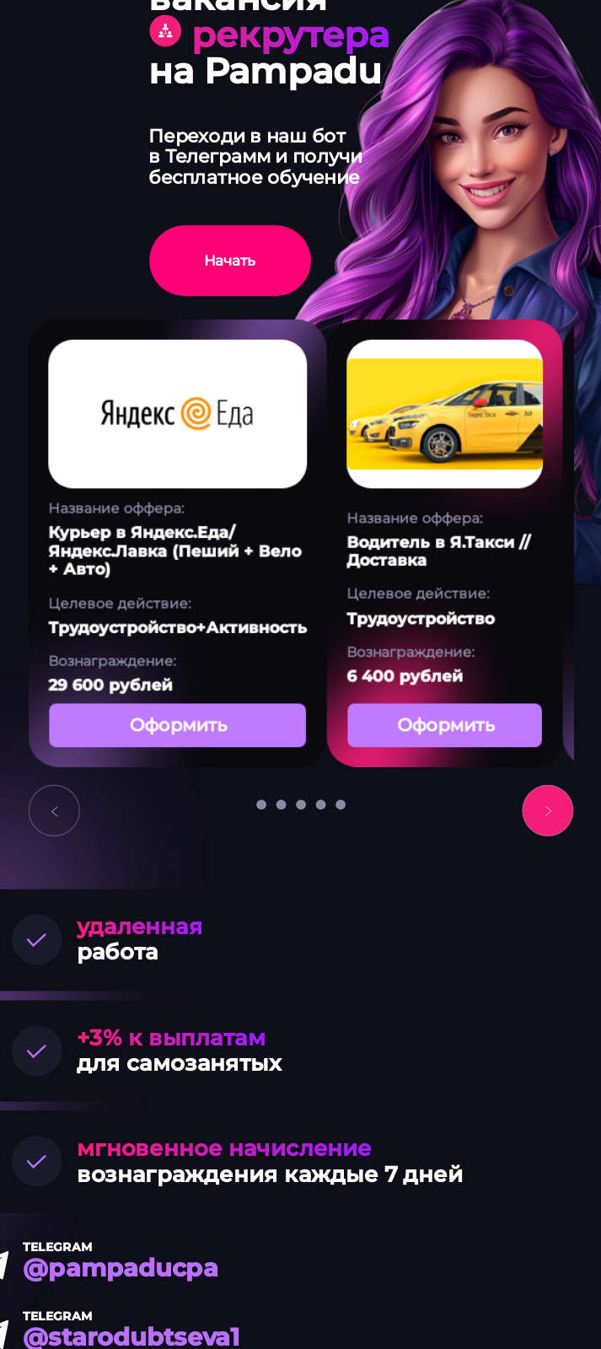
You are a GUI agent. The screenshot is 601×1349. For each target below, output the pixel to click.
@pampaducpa (120, 1268)
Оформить (176, 725)
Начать (229, 260)
